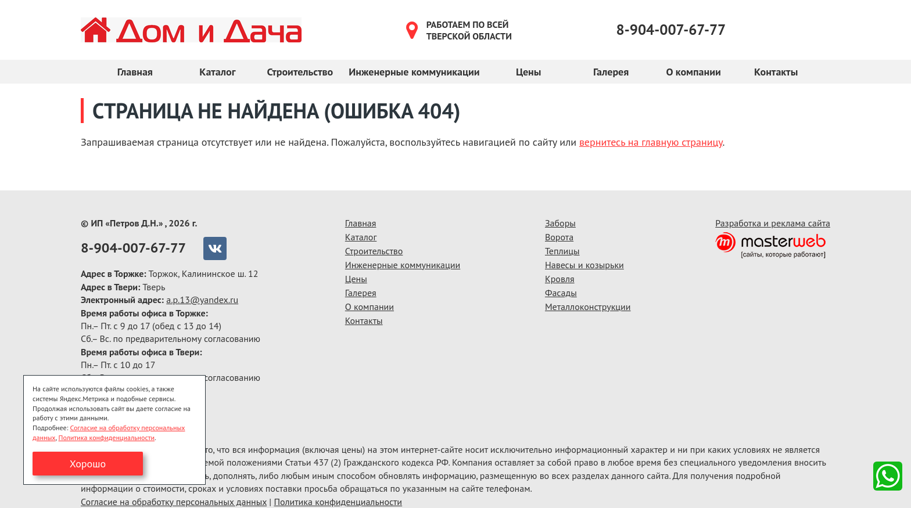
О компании (693, 71)
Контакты (776, 71)
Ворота (559, 237)
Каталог (217, 71)
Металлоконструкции (588, 306)
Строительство (300, 71)
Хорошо (88, 463)
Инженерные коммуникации (414, 71)
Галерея (611, 71)
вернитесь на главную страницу (651, 142)
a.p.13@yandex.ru (202, 299)
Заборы (560, 223)
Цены (528, 71)
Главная (135, 71)
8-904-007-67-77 (671, 29)
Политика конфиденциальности (338, 501)
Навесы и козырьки (584, 265)
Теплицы (562, 251)
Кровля (560, 278)
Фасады (561, 292)
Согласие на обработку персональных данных (174, 501)
